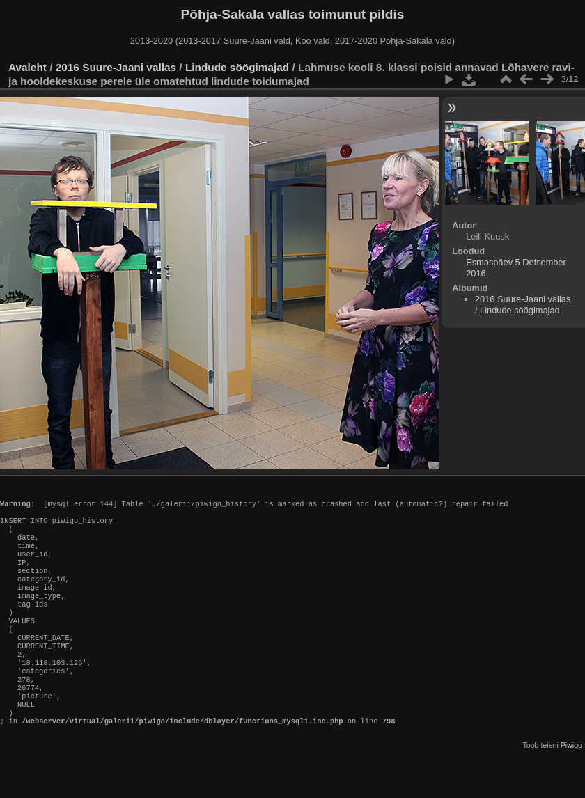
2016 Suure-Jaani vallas (116, 67)
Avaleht (27, 67)
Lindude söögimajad (237, 67)
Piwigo (571, 787)
